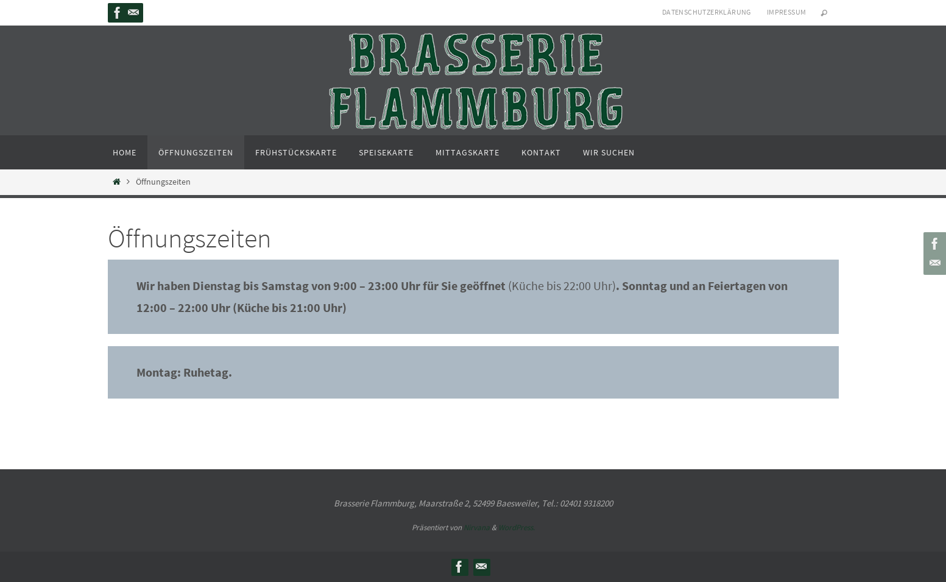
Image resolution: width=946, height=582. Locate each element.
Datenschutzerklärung (706, 11)
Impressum (787, 11)
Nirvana (477, 527)
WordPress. (516, 527)
